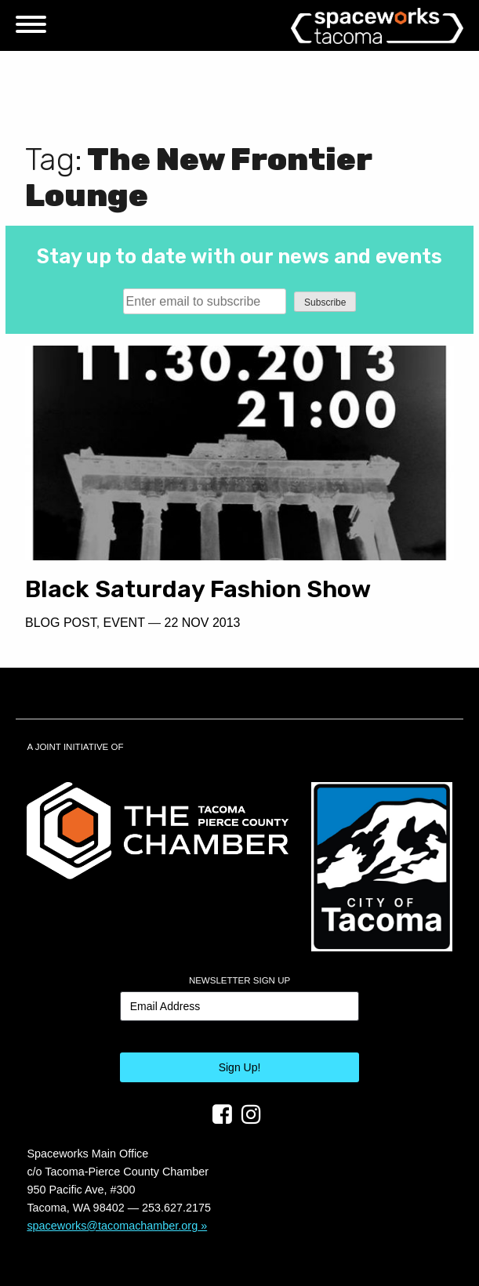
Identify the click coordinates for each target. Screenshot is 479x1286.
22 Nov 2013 (203, 622)
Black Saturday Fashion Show (198, 589)
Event (124, 622)
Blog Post (60, 622)
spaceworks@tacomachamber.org (112, 1225)
